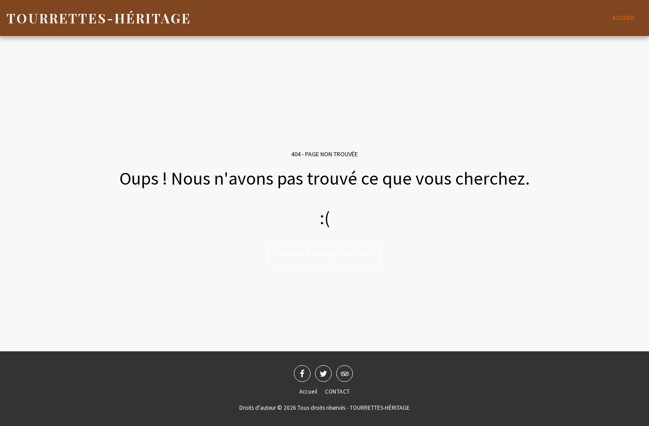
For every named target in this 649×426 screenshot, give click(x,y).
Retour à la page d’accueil (324, 254)
